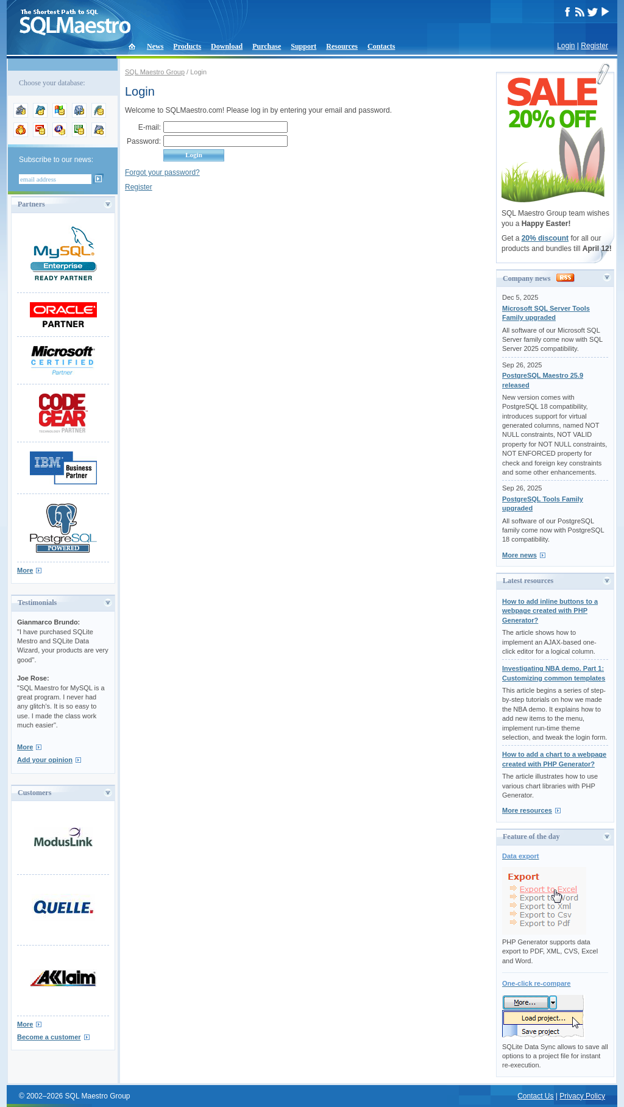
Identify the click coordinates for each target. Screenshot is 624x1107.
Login (566, 45)
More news (519, 555)
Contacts (381, 46)
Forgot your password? (162, 172)
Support (303, 46)
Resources (342, 46)
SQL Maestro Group (155, 72)
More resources (527, 810)
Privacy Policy (582, 1096)
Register (594, 45)
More (25, 570)
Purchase (266, 46)
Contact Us (535, 1096)
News (155, 46)
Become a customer (49, 1037)
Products (187, 46)
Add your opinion (45, 759)
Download (227, 46)
